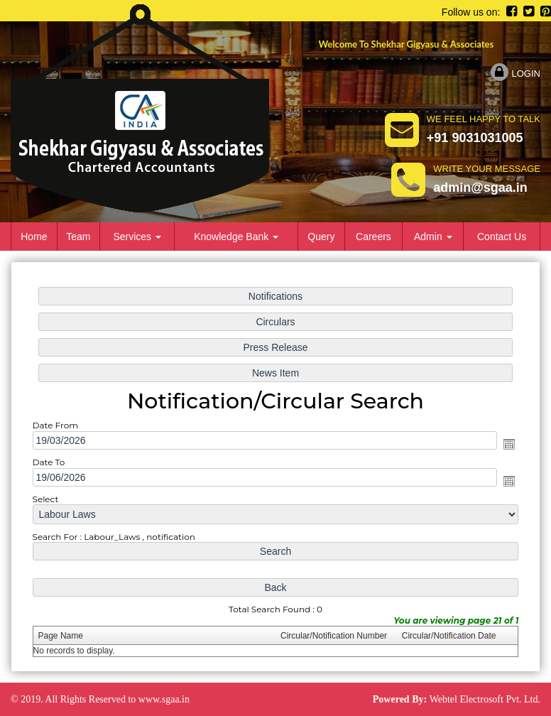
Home (34, 236)
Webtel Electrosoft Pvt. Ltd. (485, 699)
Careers (373, 236)
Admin (433, 236)
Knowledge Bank (236, 236)
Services (137, 236)
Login (515, 73)
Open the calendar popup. (500, 444)
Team (78, 236)
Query (320, 236)
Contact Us (501, 236)
